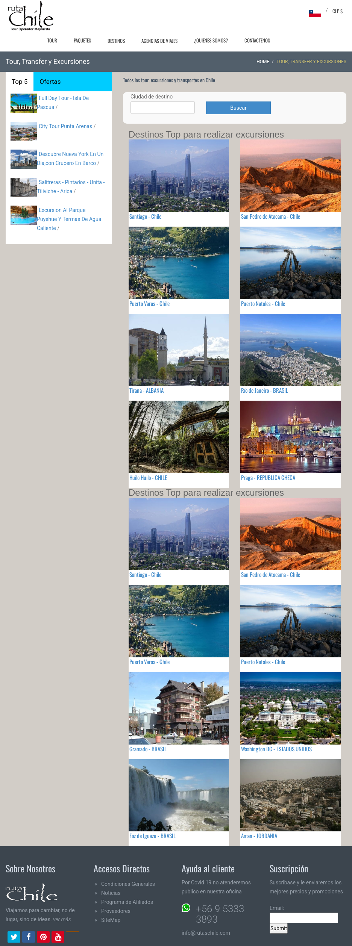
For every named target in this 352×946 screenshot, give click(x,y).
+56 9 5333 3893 (220, 914)
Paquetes (82, 40)
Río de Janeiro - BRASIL (264, 390)
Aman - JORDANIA (259, 835)
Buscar (238, 108)
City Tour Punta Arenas (65, 126)
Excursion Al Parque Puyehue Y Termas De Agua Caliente (69, 219)
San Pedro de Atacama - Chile (270, 216)
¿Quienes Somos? (211, 40)
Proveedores (115, 911)
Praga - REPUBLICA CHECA (268, 477)
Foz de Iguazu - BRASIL (152, 835)
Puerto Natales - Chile (263, 303)
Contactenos (257, 40)
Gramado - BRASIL (148, 749)
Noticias (111, 893)
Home (262, 61)
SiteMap (110, 920)
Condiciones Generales (128, 884)
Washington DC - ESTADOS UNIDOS (276, 749)
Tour (52, 40)
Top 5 (19, 81)
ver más (62, 919)
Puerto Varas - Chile (149, 303)
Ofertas (50, 81)
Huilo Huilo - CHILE (148, 477)
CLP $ (337, 11)
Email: (304, 914)
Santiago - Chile (145, 216)
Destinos (116, 40)
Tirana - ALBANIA (146, 390)
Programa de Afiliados (127, 902)
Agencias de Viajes (159, 40)
